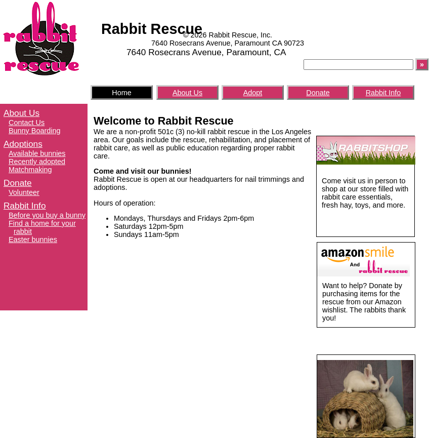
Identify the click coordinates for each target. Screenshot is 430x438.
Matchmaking (30, 170)
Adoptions (23, 144)
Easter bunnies (33, 239)
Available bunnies (37, 153)
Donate (317, 93)
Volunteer (24, 192)
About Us (187, 93)
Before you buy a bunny (47, 215)
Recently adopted (37, 161)
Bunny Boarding (34, 131)
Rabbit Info (383, 93)
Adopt (253, 93)
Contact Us (27, 122)
